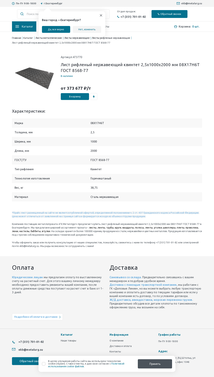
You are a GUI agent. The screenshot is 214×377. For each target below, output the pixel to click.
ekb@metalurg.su (191, 3)
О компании (116, 340)
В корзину (75, 96)
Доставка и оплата (121, 346)
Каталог (28, 38)
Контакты (115, 351)
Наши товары (68, 340)
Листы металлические (48, 38)
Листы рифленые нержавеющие (111, 38)
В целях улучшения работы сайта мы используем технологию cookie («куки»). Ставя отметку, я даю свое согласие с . (86, 364)
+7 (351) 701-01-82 (131, 16)
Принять (154, 363)
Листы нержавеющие (77, 38)
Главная (16, 38)
